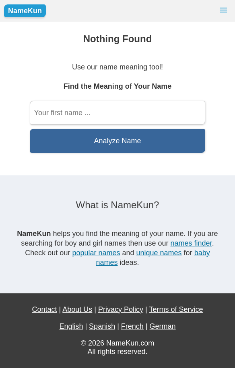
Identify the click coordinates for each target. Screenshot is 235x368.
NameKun (25, 11)
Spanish (102, 326)
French (132, 326)
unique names (159, 253)
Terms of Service (176, 309)
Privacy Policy (120, 309)
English (71, 326)
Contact (44, 309)
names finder (191, 243)
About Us (77, 309)
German (163, 326)
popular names (96, 253)
